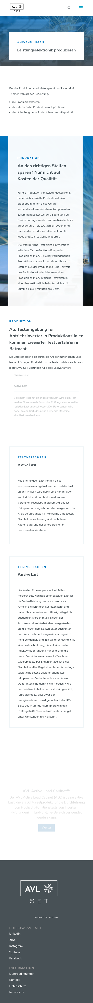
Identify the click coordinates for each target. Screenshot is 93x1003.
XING (12, 940)
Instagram (16, 946)
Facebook (15, 958)
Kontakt (14, 980)
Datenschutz (17, 986)
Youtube (14, 952)
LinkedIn (14, 934)
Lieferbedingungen (21, 974)
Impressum (16, 992)
